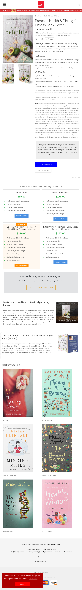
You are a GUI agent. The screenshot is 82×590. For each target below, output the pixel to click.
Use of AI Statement (65, 552)
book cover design (45, 137)
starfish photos (74, 130)
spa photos (54, 104)
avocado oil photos (46, 108)
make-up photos (51, 124)
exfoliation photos (54, 115)
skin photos (56, 130)
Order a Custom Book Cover (41, 287)
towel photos (55, 133)
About (16, 552)
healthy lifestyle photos (47, 119)
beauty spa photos (51, 110)
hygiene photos (60, 121)
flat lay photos (44, 117)
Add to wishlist (43, 170)
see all (70, 135)
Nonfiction (38, 16)
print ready (74, 137)
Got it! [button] (22, 584)
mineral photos (45, 126)
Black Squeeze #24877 (10, 476)
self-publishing (57, 137)
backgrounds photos (60, 108)
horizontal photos (49, 121)
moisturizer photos (57, 126)
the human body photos (43, 133)
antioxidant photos (49, 106)
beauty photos (39, 110)
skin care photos (44, 104)
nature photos (68, 126)
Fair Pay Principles (46, 552)
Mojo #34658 (6, 420)
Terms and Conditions (33, 549)
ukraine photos (65, 133)
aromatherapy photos (63, 106)
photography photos (46, 128)
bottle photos (74, 110)
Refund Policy (51, 549)
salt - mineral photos (69, 128)
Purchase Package (21, 215)
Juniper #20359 (7, 531)
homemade (39, 121)
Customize (46, 164)
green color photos (56, 117)
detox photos (72, 112)
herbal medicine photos (64, 119)
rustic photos (58, 128)
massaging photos (64, 124)
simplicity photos (45, 130)
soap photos (64, 130)
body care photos (63, 110)
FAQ (11, 552)
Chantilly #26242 (47, 531)
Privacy (43, 549)
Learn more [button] (33, 579)
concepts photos (48, 112)
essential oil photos (41, 115)
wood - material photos (60, 135)
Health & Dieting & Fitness (51, 16)
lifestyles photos (40, 124)
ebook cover (66, 137)
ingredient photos (72, 121)
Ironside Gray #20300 (49, 476)
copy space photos (61, 112)
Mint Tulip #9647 (47, 420)
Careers (55, 552)
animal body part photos (66, 104)
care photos (39, 112)
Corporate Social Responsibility (29, 552)
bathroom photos (73, 108)
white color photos (46, 135)
